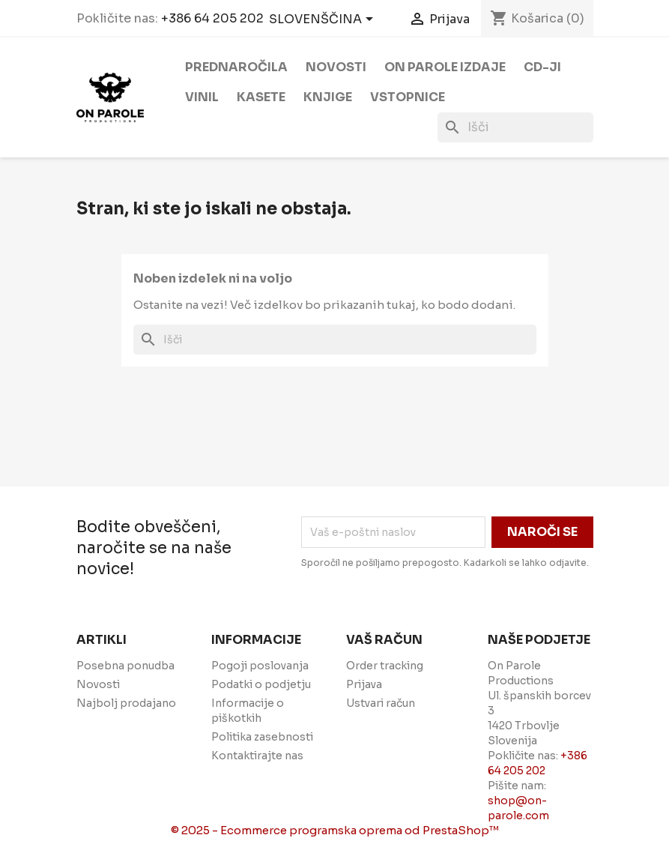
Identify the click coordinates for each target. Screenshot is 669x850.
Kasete (261, 97)
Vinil (202, 97)
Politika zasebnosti (262, 737)
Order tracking (384, 665)
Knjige (327, 97)
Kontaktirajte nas (257, 755)
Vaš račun (384, 640)
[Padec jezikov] (323, 20)
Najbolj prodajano (126, 703)
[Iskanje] (515, 127)
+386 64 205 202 (212, 18)
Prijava (364, 684)
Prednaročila (236, 67)
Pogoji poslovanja (260, 665)
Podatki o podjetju (261, 684)
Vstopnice (407, 97)
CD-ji (542, 67)
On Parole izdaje (445, 67)
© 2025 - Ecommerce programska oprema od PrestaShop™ (335, 830)
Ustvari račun (380, 703)
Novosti (336, 67)
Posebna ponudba (125, 665)
